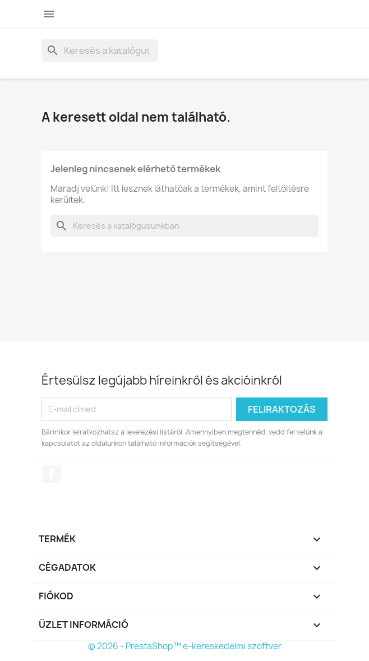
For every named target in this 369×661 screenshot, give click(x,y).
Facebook (52, 474)
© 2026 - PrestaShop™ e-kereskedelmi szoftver (185, 646)
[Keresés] (99, 50)
